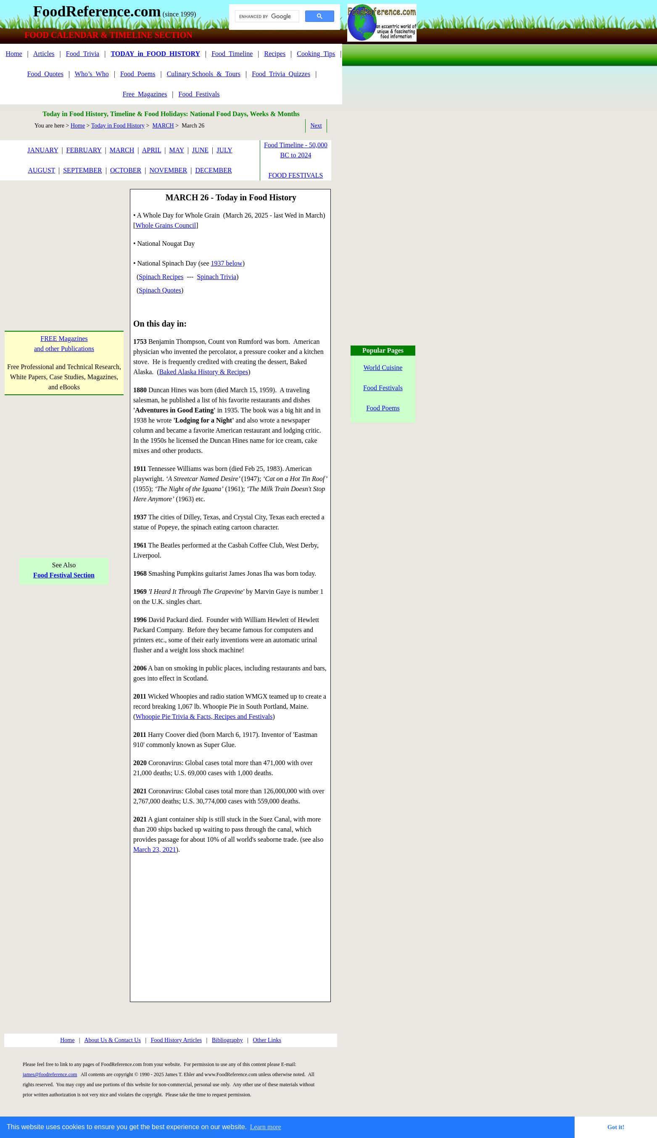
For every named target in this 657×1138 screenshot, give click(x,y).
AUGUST (41, 170)
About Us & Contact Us (112, 1040)
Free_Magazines (145, 94)
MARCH (163, 125)
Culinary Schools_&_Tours (203, 73)
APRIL (151, 150)
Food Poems (383, 408)
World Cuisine (383, 367)
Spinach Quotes (160, 290)
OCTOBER (125, 170)
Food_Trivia (82, 53)
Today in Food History (118, 125)
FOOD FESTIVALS (296, 175)
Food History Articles (176, 1040)
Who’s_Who (92, 73)
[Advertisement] (64, 241)
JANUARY (42, 150)
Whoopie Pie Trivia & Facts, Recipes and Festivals (203, 716)
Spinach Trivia (216, 276)
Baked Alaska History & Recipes (203, 371)
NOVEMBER (168, 170)
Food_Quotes (45, 73)
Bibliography (227, 1040)
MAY (176, 150)
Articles (44, 53)
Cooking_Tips (316, 53)
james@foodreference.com (50, 1074)
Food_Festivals (199, 94)
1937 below (227, 263)
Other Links (267, 1040)
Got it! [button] (615, 1127)
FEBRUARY (84, 150)
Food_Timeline (232, 53)
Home (13, 53)
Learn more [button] (265, 1126)
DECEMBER (213, 170)
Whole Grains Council (165, 225)
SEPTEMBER (82, 170)
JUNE (200, 150)
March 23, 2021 (154, 849)
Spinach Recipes (161, 276)
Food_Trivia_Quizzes (281, 73)
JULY (224, 150)
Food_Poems (138, 73)
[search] (266, 16)
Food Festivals (383, 387)
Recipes (274, 53)
